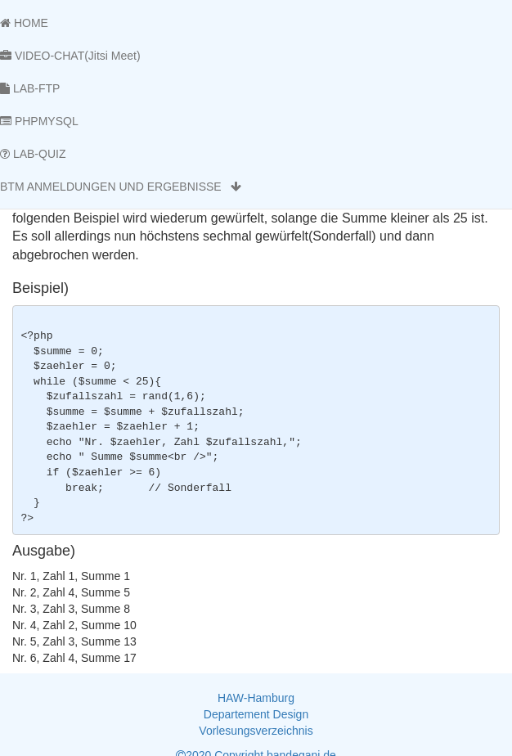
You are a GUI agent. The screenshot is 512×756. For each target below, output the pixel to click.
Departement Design (256, 714)
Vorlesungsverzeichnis (255, 730)
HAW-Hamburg (256, 697)
